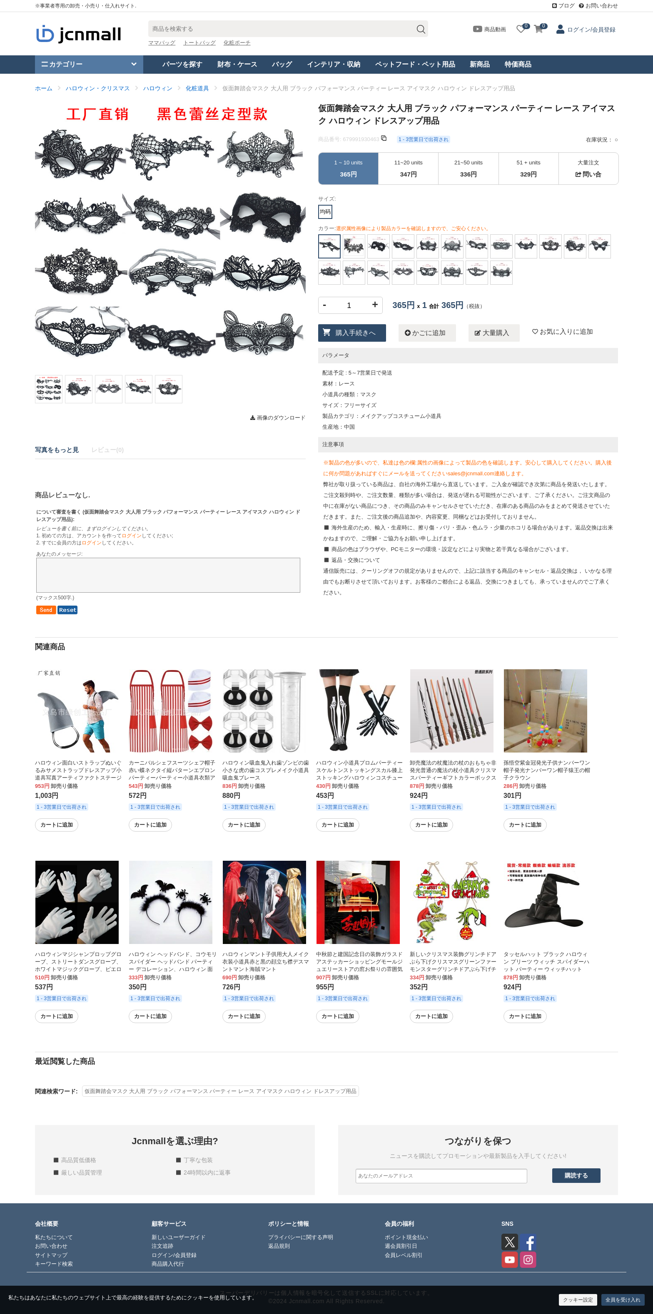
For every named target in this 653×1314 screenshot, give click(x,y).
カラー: (404, 228)
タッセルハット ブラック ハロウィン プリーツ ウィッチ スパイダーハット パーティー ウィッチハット (546, 961)
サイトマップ (51, 1255)
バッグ (282, 64)
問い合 (588, 174)
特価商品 (518, 64)
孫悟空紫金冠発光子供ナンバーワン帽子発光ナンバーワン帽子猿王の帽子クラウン (546, 770)
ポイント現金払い (406, 1237)
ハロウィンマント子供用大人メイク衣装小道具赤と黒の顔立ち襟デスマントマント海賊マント (265, 961)
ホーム (43, 88)
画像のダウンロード (278, 418)
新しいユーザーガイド (179, 1237)
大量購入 (492, 333)
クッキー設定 (578, 1300)
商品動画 (489, 29)
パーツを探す (182, 64)
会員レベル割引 (404, 1255)
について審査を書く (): (168, 515)
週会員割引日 (401, 1246)
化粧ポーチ (237, 43)
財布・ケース (237, 64)
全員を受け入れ (623, 1300)
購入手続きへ (356, 332)
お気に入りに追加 (562, 331)
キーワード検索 (54, 1264)
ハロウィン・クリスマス (98, 88)
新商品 (480, 64)
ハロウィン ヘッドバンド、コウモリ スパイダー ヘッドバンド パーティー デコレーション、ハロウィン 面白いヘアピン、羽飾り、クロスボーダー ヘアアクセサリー (173, 969)
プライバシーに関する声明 (300, 1237)
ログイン (132, 536)
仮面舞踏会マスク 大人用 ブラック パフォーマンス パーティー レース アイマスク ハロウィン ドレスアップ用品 (220, 1091)
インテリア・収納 (333, 64)
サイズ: (327, 199)
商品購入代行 (168, 1264)
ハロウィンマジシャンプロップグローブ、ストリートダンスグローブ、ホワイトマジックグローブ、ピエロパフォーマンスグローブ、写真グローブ (78, 969)
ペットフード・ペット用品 (415, 64)
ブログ (563, 5)
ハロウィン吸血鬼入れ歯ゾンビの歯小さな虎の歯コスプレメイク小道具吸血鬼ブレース (265, 770)
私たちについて (54, 1237)
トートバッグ (199, 43)
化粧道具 (197, 88)
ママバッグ (161, 43)
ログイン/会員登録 (591, 29)
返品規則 (279, 1246)
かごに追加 (425, 333)
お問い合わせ (598, 5)
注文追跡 (162, 1246)
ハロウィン (157, 88)
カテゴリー (62, 64)
